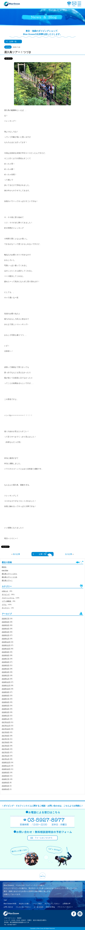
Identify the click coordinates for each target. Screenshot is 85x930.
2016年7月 (5, 779)
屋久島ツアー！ (7, 580)
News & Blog (50, 907)
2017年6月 (5, 742)
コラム (4, 604)
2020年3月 (5, 632)
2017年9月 (5, 732)
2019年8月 (5, 655)
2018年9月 (5, 692)
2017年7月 (5, 739)
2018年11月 (6, 685)
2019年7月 (5, 659)
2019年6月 (5, 662)
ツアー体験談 (7, 601)
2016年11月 (6, 766)
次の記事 (68, 554)
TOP (5, 900)
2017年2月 (5, 756)
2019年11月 (6, 645)
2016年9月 (5, 772)
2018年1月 (5, 719)
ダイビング (6, 594)
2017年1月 (5, 759)
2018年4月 (5, 709)
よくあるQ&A (38, 907)
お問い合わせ (8, 907)
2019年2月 (5, 675)
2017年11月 (6, 725)
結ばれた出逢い (24, 903)
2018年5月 (5, 705)
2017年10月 (6, 729)
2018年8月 (5, 695)
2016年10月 (6, 769)
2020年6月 (5, 622)
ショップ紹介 (37, 903)
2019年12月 (6, 642)
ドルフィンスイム (8, 598)
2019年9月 (5, 652)
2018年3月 (5, 712)
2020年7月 (5, 618)
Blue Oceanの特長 (10, 903)
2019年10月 (6, 649)
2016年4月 (5, 789)
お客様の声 (66, 903)
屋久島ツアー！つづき (9, 577)
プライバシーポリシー (65, 907)
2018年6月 (5, 702)
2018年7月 (5, 699)
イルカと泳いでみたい (23, 907)
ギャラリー (6, 608)
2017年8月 (5, 736)
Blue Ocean (40, 928)
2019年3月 (5, 672)
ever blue (5, 570)
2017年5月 (5, 746)
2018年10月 (6, 689)
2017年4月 (5, 749)
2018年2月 (5, 715)
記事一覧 (13, 41)
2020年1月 (5, 639)
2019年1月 (5, 679)
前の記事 (16, 554)
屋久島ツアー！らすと (9, 574)
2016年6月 (5, 782)
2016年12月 (6, 762)
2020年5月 (5, 625)
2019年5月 (5, 665)
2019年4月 (5, 669)
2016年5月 (5, 786)
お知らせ (5, 591)
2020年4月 (5, 628)
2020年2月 (5, 635)
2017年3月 (5, 752)
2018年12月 (6, 682)
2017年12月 (6, 722)
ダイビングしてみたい (52, 903)
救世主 (4, 567)
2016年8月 (5, 776)
